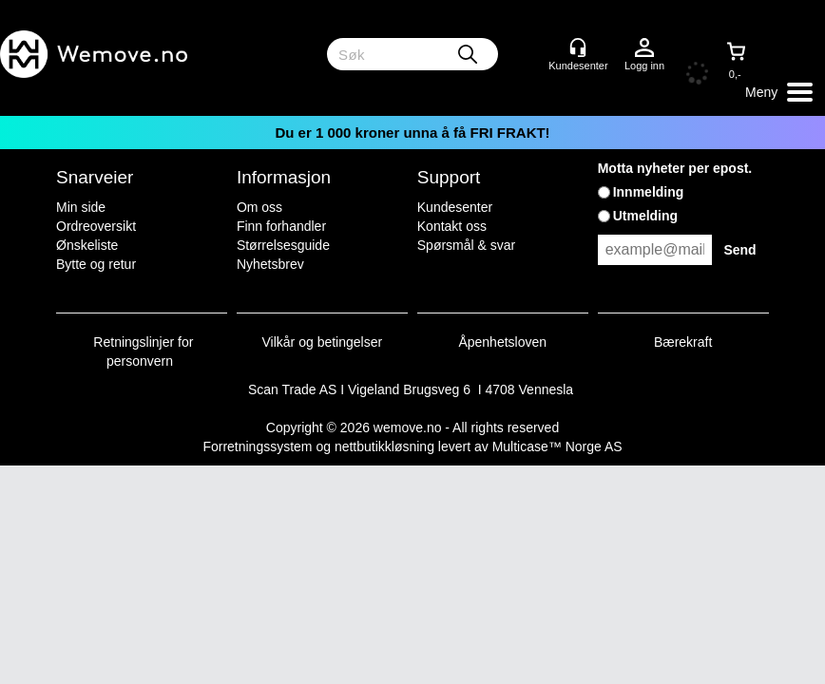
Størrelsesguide (283, 245)
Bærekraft (683, 342)
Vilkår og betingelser (322, 342)
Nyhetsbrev (270, 264)
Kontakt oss (452, 226)
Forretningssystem (257, 446)
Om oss (259, 207)
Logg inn (644, 48)
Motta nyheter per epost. (675, 168)
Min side (81, 207)
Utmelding (645, 215)
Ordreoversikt (96, 226)
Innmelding (648, 192)
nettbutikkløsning (384, 446)
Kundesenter (454, 207)
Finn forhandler (281, 226)
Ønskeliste (87, 245)
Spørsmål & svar (466, 245)
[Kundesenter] (577, 47)
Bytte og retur (96, 264)
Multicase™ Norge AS (557, 446)
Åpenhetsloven (502, 342)
